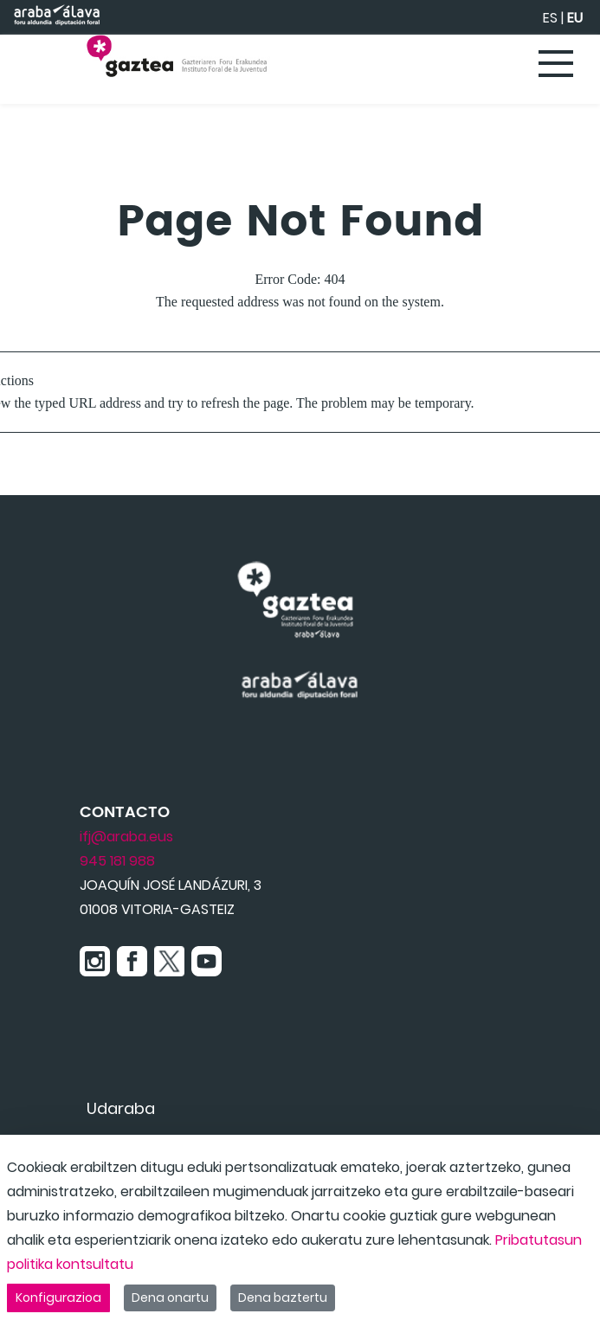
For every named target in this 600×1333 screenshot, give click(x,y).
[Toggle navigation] (556, 65)
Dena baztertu (282, 1297)
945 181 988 (117, 861)
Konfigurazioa (58, 1297)
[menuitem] (121, 1108)
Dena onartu (170, 1297)
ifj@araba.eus (126, 837)
